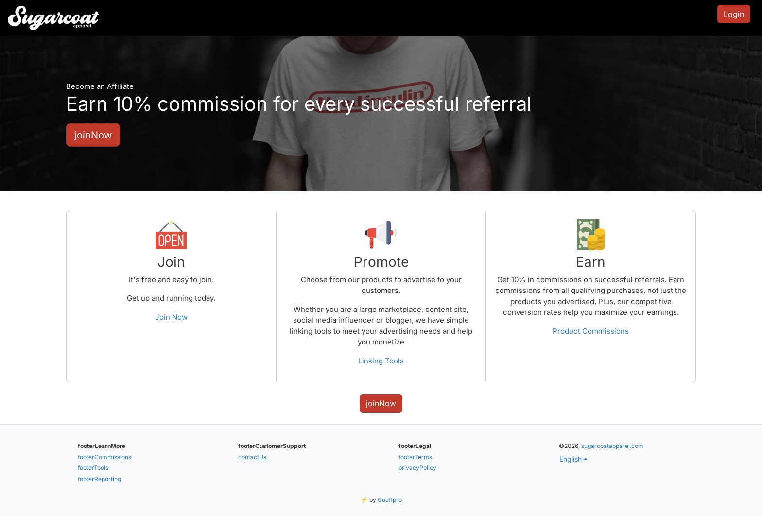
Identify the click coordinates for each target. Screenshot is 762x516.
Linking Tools (381, 360)
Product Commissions (591, 331)
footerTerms (415, 457)
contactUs (252, 457)
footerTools (93, 467)
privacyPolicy (417, 467)
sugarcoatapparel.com (612, 445)
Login (734, 14)
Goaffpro (390, 499)
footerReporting (99, 478)
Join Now (171, 317)
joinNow (93, 134)
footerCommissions (104, 457)
